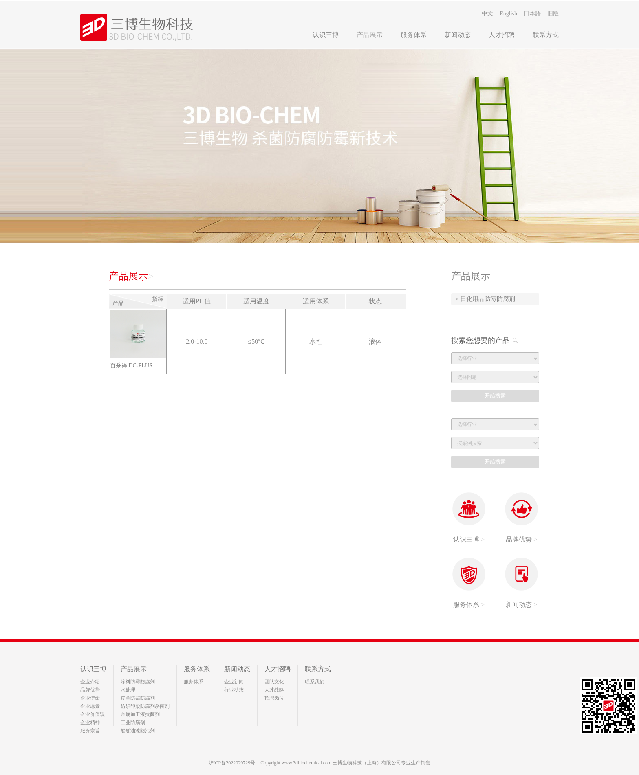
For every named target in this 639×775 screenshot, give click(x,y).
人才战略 (274, 690)
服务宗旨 (90, 730)
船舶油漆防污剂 (138, 730)
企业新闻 (234, 682)
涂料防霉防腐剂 (138, 682)
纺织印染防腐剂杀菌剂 (145, 706)
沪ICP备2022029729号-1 (234, 763)
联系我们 (314, 682)
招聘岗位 (274, 698)
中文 (487, 14)
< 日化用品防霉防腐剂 (485, 299)
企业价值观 (92, 714)
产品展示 (370, 34)
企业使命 (90, 698)
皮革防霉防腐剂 (138, 698)
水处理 (128, 690)
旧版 (553, 14)
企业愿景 (90, 706)
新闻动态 (458, 34)
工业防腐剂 (133, 722)
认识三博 (326, 34)
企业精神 (90, 722)
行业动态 (234, 690)
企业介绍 (90, 682)
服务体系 (414, 34)
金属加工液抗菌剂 (140, 714)
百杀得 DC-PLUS (131, 365)
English (508, 14)
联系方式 (546, 34)
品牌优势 (90, 690)
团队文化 (274, 682)
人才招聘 (502, 34)
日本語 (532, 14)
